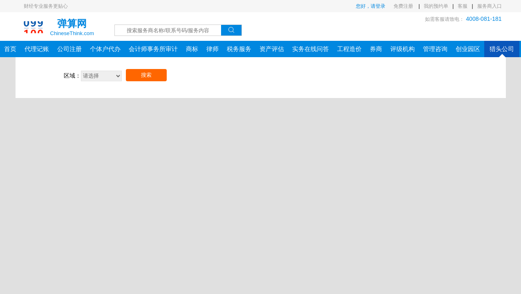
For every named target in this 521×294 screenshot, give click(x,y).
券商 (376, 48)
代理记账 (37, 48)
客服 (462, 6)
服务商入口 (489, 6)
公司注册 (69, 48)
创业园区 (468, 48)
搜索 (146, 75)
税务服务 (239, 48)
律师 (212, 48)
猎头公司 (502, 51)
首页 (10, 48)
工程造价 (349, 48)
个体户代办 (105, 48)
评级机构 (402, 48)
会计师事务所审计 (153, 48)
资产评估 (271, 48)
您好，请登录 (370, 6)
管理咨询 (435, 48)
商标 (192, 48)
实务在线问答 (310, 48)
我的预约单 (436, 6)
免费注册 (404, 6)
